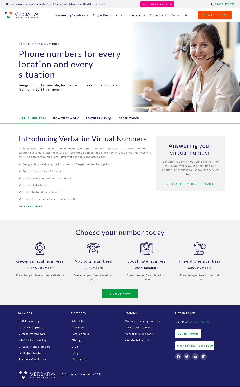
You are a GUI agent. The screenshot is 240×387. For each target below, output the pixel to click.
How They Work (66, 118)
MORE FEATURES (30, 206)
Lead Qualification (31, 353)
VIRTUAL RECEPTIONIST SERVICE (190, 183)
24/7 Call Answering (32, 340)
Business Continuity (32, 359)
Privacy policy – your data (142, 321)
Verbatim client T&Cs (139, 334)
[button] (72, 15)
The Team (78, 327)
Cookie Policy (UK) (138, 340)
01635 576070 (199, 321)
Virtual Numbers (32, 118)
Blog (75, 346)
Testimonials (80, 334)
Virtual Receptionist (32, 327)
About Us (78, 321)
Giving (76, 340)
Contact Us (79, 359)
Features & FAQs (99, 118)
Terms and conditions (139, 327)
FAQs (75, 353)
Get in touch (129, 118)
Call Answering (29, 321)
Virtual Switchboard (32, 334)
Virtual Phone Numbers (34, 346)
